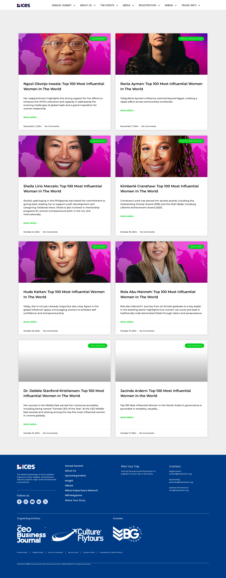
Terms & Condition (55, 552)
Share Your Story (75, 500)
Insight (69, 480)
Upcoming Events (75, 475)
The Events (109, 5)
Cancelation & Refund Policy (111, 552)
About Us (88, 5)
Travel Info (190, 5)
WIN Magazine (73, 495)
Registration (149, 5)
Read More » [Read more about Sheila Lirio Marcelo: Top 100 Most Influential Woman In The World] (30, 223)
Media (128, 5)
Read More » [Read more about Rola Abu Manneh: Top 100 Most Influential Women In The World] (127, 322)
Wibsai (171, 5)
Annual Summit (64, 5)
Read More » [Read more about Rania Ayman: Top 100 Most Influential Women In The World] (127, 110)
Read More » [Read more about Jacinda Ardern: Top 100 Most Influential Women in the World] (127, 417)
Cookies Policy (37, 552)
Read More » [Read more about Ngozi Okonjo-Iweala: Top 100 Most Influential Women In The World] (30, 117)
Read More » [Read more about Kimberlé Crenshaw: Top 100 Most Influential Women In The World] (127, 216)
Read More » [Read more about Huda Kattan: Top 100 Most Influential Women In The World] (30, 322)
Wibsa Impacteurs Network (81, 490)
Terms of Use (73, 552)
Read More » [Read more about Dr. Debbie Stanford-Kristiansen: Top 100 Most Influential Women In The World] (30, 424)
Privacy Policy (22, 552)
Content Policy (89, 552)
